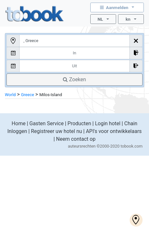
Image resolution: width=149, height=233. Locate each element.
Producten (79, 123)
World (10, 94)
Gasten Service (46, 123)
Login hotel (107, 123)
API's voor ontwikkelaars (114, 131)
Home (18, 123)
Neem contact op (75, 139)
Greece (27, 94)
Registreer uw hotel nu (56, 131)
